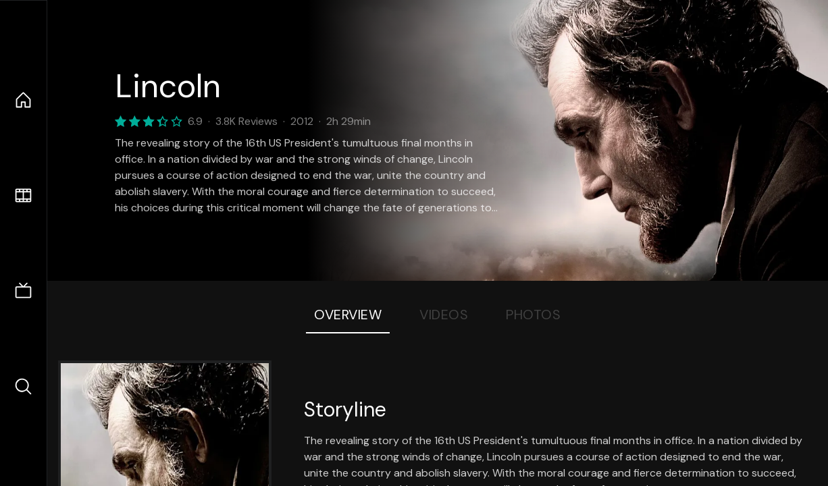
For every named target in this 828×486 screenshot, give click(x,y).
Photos (533, 314)
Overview (348, 314)
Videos (443, 314)
